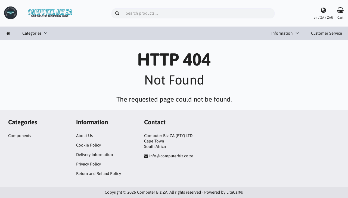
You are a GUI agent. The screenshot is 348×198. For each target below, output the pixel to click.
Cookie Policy (88, 145)
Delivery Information (94, 154)
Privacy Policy (88, 164)
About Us (84, 135)
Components (19, 135)
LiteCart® (234, 192)
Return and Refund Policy (98, 173)
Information (282, 33)
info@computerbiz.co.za (171, 156)
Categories (31, 33)
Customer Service (326, 33)
